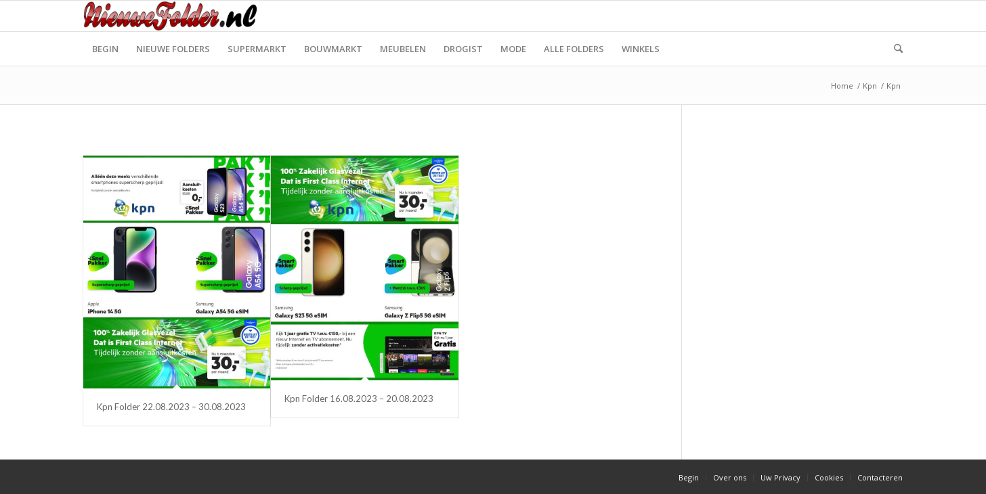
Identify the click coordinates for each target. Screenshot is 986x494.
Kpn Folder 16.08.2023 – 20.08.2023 (358, 398)
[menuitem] (105, 49)
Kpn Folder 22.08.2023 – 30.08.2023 (171, 406)
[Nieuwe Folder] (174, 16)
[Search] (894, 49)
